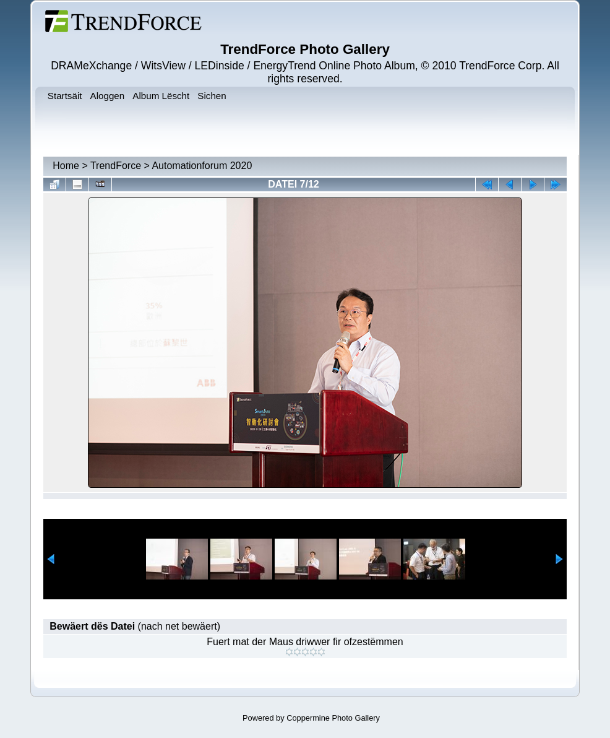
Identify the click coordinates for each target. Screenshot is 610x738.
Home (66, 165)
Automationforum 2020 (202, 165)
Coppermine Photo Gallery (333, 718)
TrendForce (115, 165)
